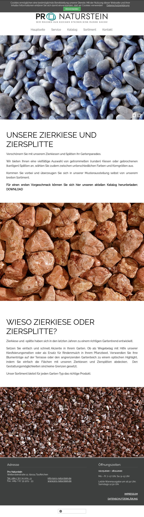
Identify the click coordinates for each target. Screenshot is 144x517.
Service (56, 29)
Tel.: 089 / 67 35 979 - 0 (19, 478)
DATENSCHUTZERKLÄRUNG (123, 499)
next (139, 115)
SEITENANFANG (74, 511)
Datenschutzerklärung (118, 5)
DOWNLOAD (14, 189)
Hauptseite (38, 29)
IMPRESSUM (131, 494)
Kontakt (107, 29)
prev (134, 115)
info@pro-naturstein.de (59, 478)
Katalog (72, 29)
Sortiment (89, 29)
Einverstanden (72, 9)
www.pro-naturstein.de (59, 481)
